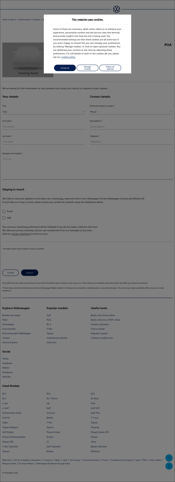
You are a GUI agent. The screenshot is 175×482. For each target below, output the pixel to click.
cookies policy (68, 57)
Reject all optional (110, 68)
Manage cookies (87, 68)
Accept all (65, 68)
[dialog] (87, 241)
